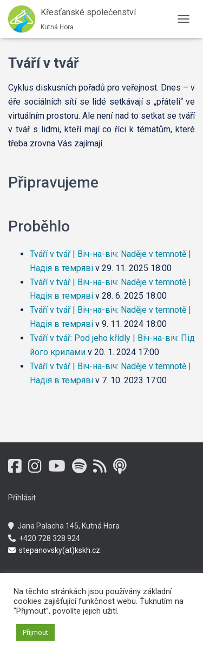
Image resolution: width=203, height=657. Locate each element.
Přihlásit (22, 497)
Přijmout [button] (35, 632)
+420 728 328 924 (44, 538)
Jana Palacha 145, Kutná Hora (64, 525)
